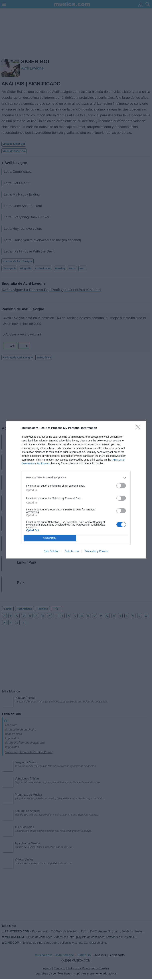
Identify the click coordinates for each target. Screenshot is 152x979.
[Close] (138, 428)
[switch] (121, 485)
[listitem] (76, 477)
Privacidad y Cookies (96, 551)
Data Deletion (51, 551)
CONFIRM (50, 538)
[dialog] (76, 489)
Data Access (72, 551)
